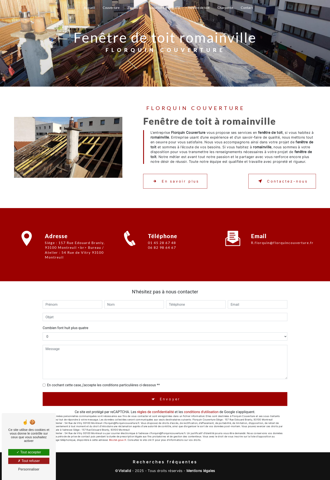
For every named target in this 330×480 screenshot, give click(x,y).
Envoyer (170, 399)
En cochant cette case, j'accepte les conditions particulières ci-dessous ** (103, 385)
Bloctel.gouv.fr (117, 439)
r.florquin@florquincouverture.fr (282, 238)
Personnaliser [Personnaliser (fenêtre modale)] (28, 469)
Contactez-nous (282, 181)
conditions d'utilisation (201, 412)
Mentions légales (200, 471)
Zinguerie (134, 7)
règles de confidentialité (155, 412)
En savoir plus (175, 181)
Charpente (225, 7)
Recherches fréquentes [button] (165, 462)
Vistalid (124, 471)
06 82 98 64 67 (162, 252)
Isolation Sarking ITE (164, 7)
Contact (247, 7)
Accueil (89, 7)
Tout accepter (28, 452)
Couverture (111, 7)
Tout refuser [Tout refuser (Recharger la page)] (29, 461)
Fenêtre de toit (199, 7)
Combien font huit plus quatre (65, 328)
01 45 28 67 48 (162, 248)
